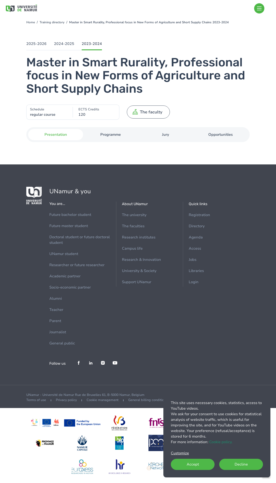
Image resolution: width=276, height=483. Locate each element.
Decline (241, 464)
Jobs (192, 259)
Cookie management (102, 400)
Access (195, 248)
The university (134, 215)
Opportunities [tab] (220, 134)
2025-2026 (36, 43)
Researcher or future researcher (76, 265)
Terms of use (36, 400)
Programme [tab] (110, 134)
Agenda (196, 237)
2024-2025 (64, 43)
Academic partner (65, 276)
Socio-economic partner (70, 287)
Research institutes (138, 237)
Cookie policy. (220, 442)
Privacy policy (66, 400)
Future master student (68, 225)
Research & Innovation (141, 259)
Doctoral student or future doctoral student (79, 240)
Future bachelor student (70, 214)
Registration (199, 215)
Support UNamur (136, 282)
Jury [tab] (165, 134)
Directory (197, 226)
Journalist (57, 332)
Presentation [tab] (55, 134)
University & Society (139, 270)
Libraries (196, 270)
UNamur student (63, 253)
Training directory (52, 22)
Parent (55, 320)
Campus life (132, 248)
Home (30, 22)
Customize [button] (180, 453)
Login (194, 282)
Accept (193, 464)
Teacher (56, 309)
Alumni (55, 298)
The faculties (133, 226)
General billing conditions (148, 400)
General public (62, 343)
